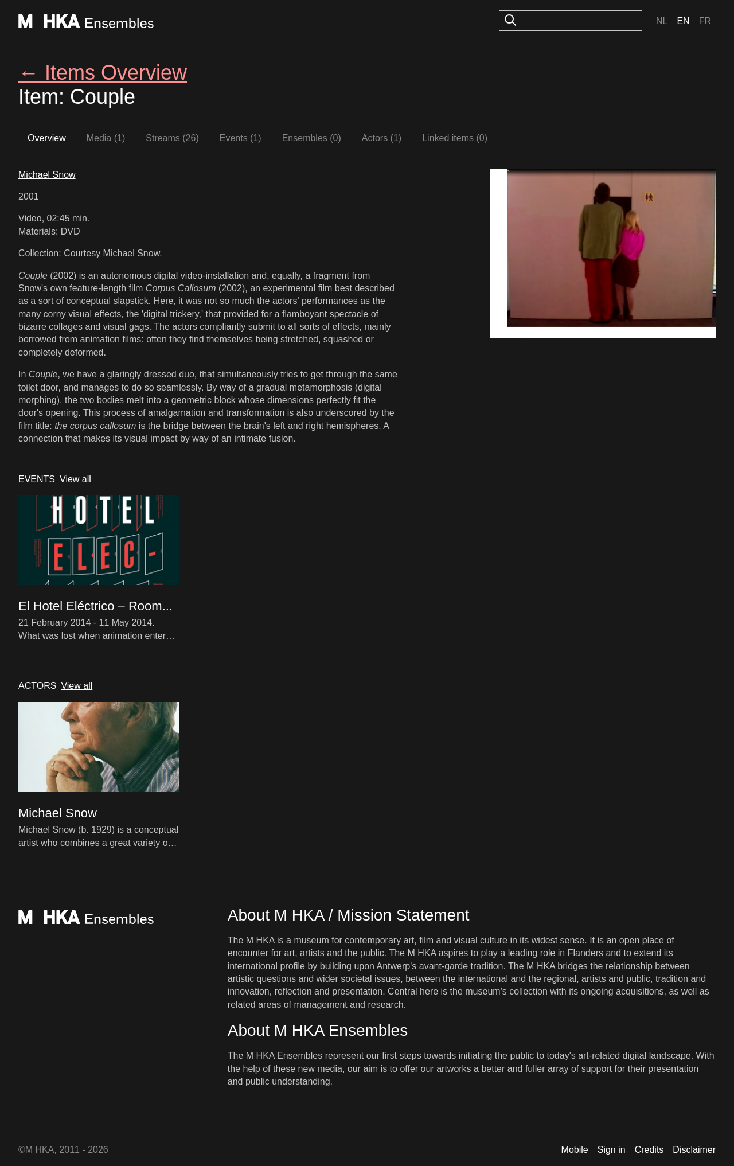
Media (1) (106, 138)
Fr (705, 21)
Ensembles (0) (311, 138)
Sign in (612, 1150)
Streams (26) (172, 138)
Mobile (574, 1150)
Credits (649, 1150)
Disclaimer (694, 1150)
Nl (661, 21)
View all (75, 479)
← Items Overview (102, 72)
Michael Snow (47, 175)
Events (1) (240, 138)
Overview (47, 138)
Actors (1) (381, 138)
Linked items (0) (454, 138)
